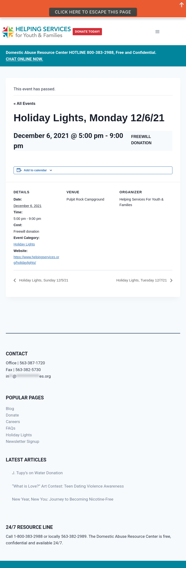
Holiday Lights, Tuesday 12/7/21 (140, 280)
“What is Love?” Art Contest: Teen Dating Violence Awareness (68, 486)
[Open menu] (157, 29)
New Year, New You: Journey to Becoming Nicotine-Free (63, 499)
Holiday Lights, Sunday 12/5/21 (45, 280)
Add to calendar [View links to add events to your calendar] (35, 170)
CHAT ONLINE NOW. (24, 56)
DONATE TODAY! (87, 29)
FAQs (10, 428)
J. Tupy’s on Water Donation (37, 472)
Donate (12, 415)
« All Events (24, 103)
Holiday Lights (24, 244)
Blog (10, 408)
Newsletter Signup (22, 441)
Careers (13, 421)
